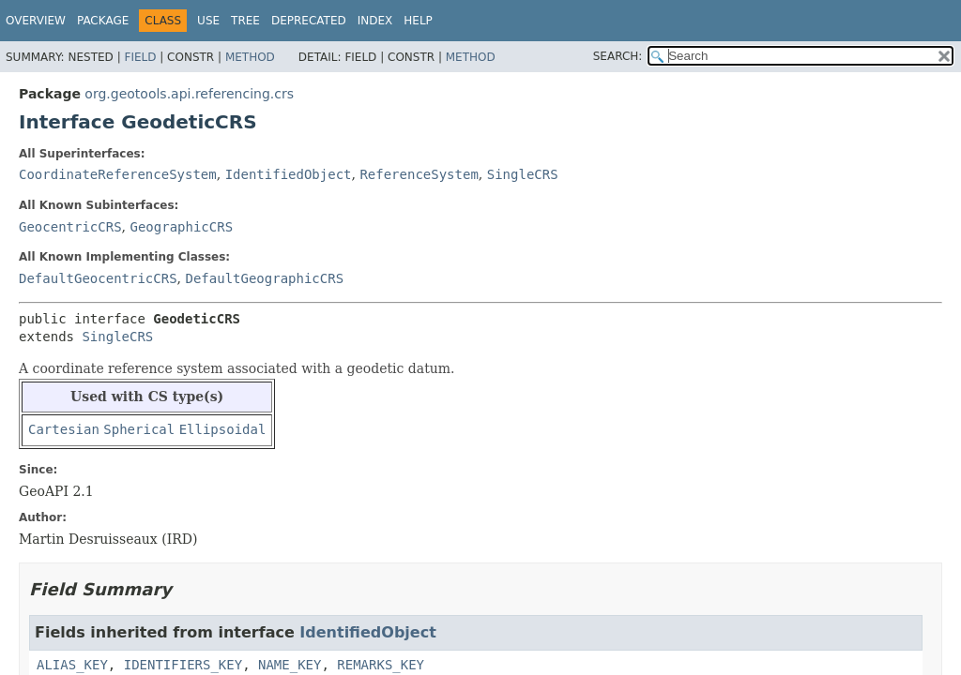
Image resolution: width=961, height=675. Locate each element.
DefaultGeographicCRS (264, 278)
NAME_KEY (289, 664)
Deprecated (308, 20)
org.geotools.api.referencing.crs (189, 93)
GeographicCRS (181, 226)
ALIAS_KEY (72, 664)
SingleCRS (522, 174)
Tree (245, 20)
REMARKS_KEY (380, 664)
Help (418, 20)
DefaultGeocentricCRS (98, 278)
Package (103, 20)
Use (208, 20)
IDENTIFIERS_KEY (183, 664)
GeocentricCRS (70, 226)
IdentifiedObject (288, 174)
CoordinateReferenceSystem (118, 174)
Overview (36, 20)
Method (250, 57)
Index (375, 20)
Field (140, 57)
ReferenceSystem (418, 174)
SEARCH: (618, 56)
